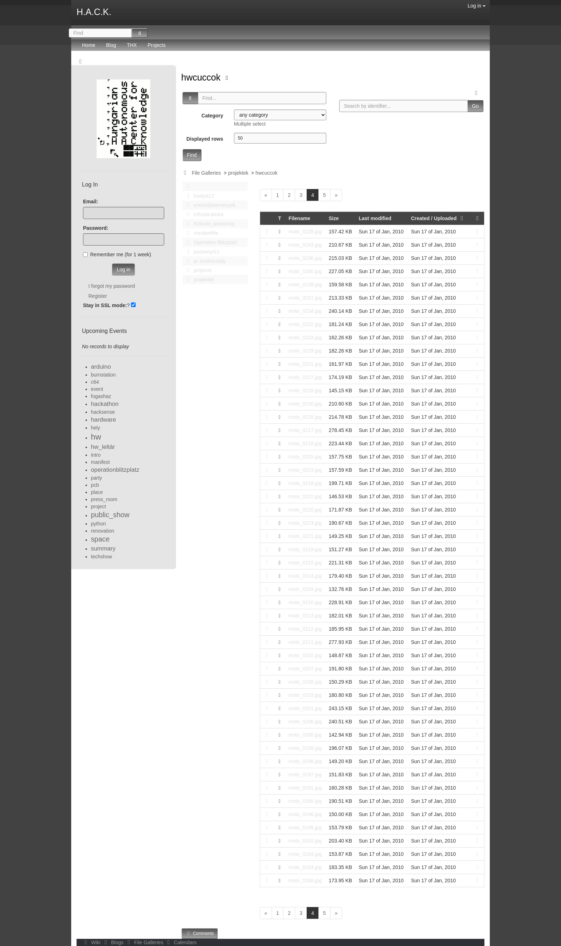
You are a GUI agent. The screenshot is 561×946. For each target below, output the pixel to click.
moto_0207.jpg (305, 668)
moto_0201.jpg (305, 708)
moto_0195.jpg (305, 827)
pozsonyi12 (201, 251)
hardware (103, 419)
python (98, 524)
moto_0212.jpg (305, 629)
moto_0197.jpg (305, 774)
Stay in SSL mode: (105, 305)
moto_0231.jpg (305, 364)
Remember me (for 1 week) (117, 254)
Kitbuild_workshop (209, 224)
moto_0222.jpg (305, 496)
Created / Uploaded (438, 218)
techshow (101, 556)
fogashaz (101, 396)
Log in (477, 6)
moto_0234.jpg (305, 311)
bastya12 (199, 196)
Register (97, 296)
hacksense (103, 412)
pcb (95, 485)
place (97, 492)
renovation (102, 531)
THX (132, 45)
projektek (238, 173)
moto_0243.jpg (305, 245)
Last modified (375, 218)
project (98, 506)
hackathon (104, 404)
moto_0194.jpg (305, 854)
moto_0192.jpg (305, 841)
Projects (156, 45)
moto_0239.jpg (305, 231)
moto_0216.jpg (305, 443)
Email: (90, 201)
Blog (111, 45)
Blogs (113, 942)
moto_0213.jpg (305, 615)
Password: (95, 228)
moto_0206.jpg (305, 721)
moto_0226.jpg (305, 390)
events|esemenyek (210, 205)
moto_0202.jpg (305, 655)
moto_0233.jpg (305, 337)
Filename (299, 218)
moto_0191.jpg (305, 788)
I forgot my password (111, 286)
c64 (95, 382)
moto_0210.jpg (305, 602)
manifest (100, 462)
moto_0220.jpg (305, 510)
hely (95, 428)
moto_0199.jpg (305, 748)
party (96, 478)
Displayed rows (204, 139)
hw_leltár (103, 446)
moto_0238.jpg (305, 284)
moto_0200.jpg (305, 735)
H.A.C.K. (94, 12)
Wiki (92, 942)
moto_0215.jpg (305, 563)
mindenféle (201, 233)
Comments (199, 933)
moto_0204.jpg (305, 589)
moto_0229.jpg (305, 351)
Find (192, 155)
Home (88, 45)
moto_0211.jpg (305, 642)
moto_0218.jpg (305, 483)
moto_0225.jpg (305, 457)
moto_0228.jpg (305, 417)
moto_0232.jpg (305, 324)
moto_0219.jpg (305, 549)
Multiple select (250, 124)
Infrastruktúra (204, 214)
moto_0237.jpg (305, 298)
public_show (110, 515)
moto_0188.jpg (305, 880)
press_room (104, 499)
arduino (101, 366)
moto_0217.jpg (305, 430)
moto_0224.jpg (305, 470)
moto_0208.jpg (305, 682)
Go (475, 106)
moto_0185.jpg (305, 801)
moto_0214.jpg (305, 576)
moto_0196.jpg (305, 814)
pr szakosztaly (205, 261)
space (100, 539)
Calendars (180, 942)
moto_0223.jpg (305, 523)
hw (96, 436)
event (97, 389)
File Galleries (206, 173)
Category (212, 115)
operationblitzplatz (115, 469)
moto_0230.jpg (305, 404)
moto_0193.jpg (305, 867)
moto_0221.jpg (305, 536)
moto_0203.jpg (305, 695)
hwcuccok (202, 77)
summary (103, 548)
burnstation (103, 375)
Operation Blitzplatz (211, 242)
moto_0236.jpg (305, 258)
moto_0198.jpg (305, 761)
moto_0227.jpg (305, 377)
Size (334, 218)
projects (197, 270)
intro (96, 455)
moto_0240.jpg (305, 271)
